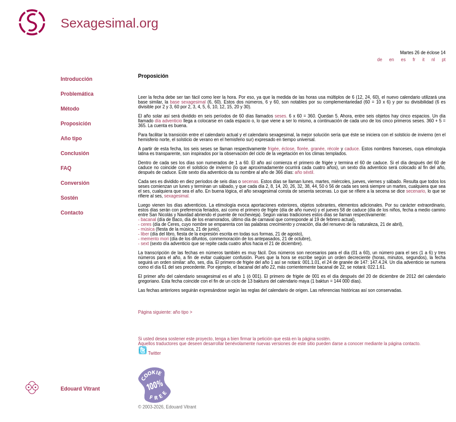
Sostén (69, 198)
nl (433, 59)
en (391, 59)
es (403, 59)
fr (414, 59)
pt (443, 59)
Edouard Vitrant (80, 389)
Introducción (76, 79)
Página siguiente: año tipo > (165, 312)
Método (69, 109)
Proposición (75, 124)
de (379, 59)
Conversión (74, 183)
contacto (411, 343)
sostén (323, 338)
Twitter (154, 353)
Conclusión (74, 153)
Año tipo (71, 138)
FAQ (65, 168)
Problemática (76, 94)
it (423, 59)
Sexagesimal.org (109, 23)
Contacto (71, 213)
